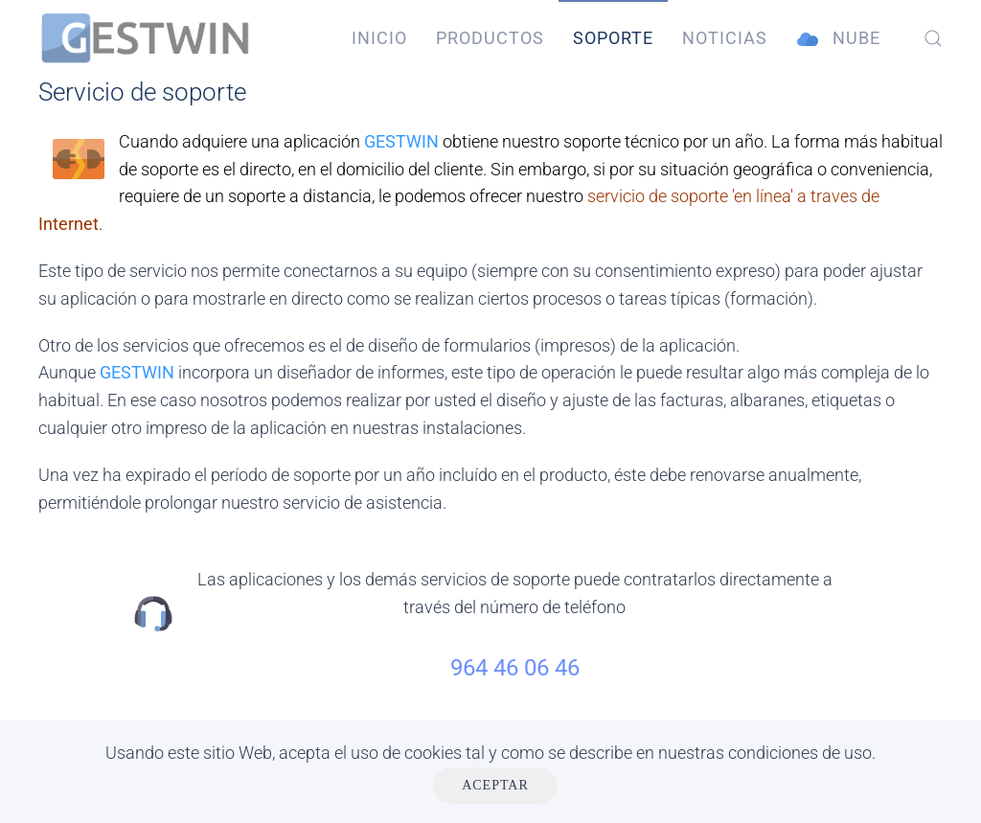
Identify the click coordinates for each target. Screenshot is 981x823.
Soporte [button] (613, 38)
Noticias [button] (724, 38)
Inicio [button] (379, 38)
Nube (838, 39)
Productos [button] (490, 38)
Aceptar (495, 785)
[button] (933, 38)
